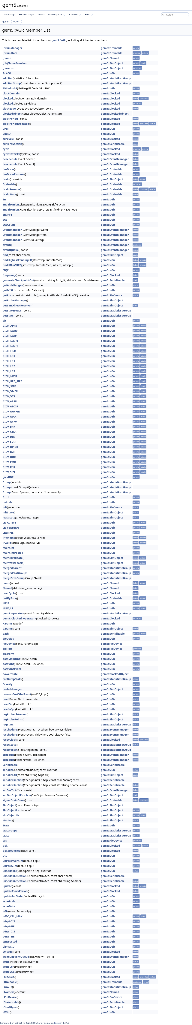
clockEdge (9, 108)
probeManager (12, 689)
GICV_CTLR (9, 431)
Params (7, 623)
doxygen (57, 1022)
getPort (8, 295)
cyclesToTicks (11, 154)
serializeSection (13, 780)
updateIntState (13, 896)
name (6, 583)
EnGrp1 (7, 214)
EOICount (9, 224)
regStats (8, 724)
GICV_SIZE (9, 472)
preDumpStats (12, 679)
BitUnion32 (10, 88)
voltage (8, 951)
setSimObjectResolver (17, 795)
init (5, 507)
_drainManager (12, 48)
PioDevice (9, 643)
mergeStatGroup (13, 578)
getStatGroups (12, 310)
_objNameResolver (15, 63)
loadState (9, 517)
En (4, 199)
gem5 (5, 21)
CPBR (6, 129)
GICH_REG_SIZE (12, 381)
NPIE (6, 603)
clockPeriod (10, 118)
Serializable (10, 765)
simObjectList (12, 815)
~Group (7, 987)
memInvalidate (13, 558)
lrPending (9, 537)
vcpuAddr (9, 901)
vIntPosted (10, 941)
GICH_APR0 (10, 325)
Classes (75, 14)
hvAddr (7, 502)
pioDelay (8, 638)
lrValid (7, 542)
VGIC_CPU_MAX (12, 916)
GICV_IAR (9, 452)
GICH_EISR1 (10, 335)
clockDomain (11, 93)
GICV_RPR (9, 467)
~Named (8, 992)
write (6, 961)
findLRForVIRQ (12, 265)
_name (7, 58)
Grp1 (6, 497)
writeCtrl (8, 967)
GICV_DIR (9, 436)
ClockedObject (12, 113)
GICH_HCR (9, 351)
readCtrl (8, 704)
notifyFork (9, 598)
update (7, 886)
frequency (9, 275)
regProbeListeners (15, 714)
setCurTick (9, 790)
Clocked (8, 98)
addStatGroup (12, 83)
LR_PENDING (11, 527)
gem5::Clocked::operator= (19, 618)
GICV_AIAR (9, 416)
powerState (10, 674)
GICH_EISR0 (10, 330)
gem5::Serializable (113, 144)
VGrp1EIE (8, 936)
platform (8, 654)
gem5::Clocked (110, 93)
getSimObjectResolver (17, 305)
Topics (41, 14)
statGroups (10, 830)
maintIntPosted (13, 553)
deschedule (10, 159)
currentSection (12, 144)
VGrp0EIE (8, 926)
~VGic (6, 1012)
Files (89, 14)
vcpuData (9, 906)
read (6, 699)
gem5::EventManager (115, 159)
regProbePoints (13, 719)
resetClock (9, 739)
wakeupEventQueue (16, 956)
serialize (8, 770)
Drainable (9, 184)
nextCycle (9, 593)
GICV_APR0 (10, 421)
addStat (8, 78)
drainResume (11, 189)
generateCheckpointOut (18, 280)
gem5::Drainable (111, 48)
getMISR (8, 290)
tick (5, 845)
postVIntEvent (12, 669)
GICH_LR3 (9, 371)
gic (4, 320)
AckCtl (7, 73)
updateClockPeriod (15, 891)
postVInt (8, 664)
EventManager (12, 229)
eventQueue (11, 250)
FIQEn (6, 270)
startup (7, 820)
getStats (8, 315)
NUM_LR (8, 608)
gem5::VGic (59, 40)
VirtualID (8, 946)
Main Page (9, 14)
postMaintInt (11, 659)
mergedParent (12, 568)
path (6, 633)
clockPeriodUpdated (16, 123)
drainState (9, 194)
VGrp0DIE (9, 921)
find (5, 255)
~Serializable (11, 1002)
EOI (5, 219)
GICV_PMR (9, 462)
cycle (6, 149)
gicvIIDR (8, 477)
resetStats (9, 744)
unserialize (10, 871)
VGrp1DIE (9, 931)
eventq (7, 245)
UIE (5, 855)
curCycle (8, 139)
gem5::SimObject (112, 63)
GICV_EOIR (9, 442)
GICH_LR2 (9, 366)
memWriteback (13, 563)
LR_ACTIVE (9, 522)
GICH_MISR (10, 376)
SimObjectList (12, 810)
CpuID (7, 134)
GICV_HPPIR (10, 447)
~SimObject (10, 1007)
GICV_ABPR (10, 401)
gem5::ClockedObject (115, 113)
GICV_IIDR (9, 457)
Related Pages (26, 14)
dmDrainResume (13, 174)
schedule (8, 755)
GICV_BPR (9, 426)
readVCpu (9, 709)
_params (8, 68)
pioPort (7, 648)
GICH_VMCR (10, 391)
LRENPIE (8, 532)
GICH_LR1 (9, 361)
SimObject (9, 805)
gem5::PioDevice (111, 295)
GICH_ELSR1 (10, 346)
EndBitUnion (11, 204)
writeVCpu (9, 972)
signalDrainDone (13, 800)
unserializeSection (14, 876)
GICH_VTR (9, 396)
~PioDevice (10, 997)
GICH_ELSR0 (10, 341)
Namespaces (56, 14)
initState (8, 512)
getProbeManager (14, 300)
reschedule (10, 729)
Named (7, 588)
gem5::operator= (13, 613)
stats (6, 835)
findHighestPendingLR (17, 260)
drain (6, 179)
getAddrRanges (13, 285)
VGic (16, 21)
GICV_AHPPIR (11, 411)
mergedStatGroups (15, 573)
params (7, 628)
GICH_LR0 (9, 356)
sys (5, 840)
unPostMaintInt (13, 861)
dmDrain (8, 169)
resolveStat (10, 749)
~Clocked (8, 977)
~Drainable (10, 982)
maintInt (8, 548)
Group (7, 482)
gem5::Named (110, 58)
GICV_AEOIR (10, 406)
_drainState (10, 53)
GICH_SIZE (9, 386)
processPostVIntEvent (17, 694)
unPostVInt (10, 866)
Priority (7, 684)
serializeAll (10, 775)
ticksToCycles (11, 850)
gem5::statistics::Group (116, 78)
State (6, 825)
